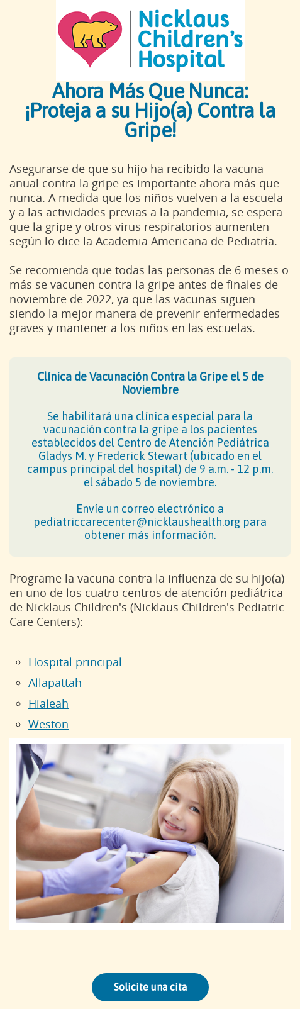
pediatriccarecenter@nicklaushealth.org (136, 521)
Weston (48, 724)
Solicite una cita (150, 987)
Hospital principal (75, 661)
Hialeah (48, 703)
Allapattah (55, 682)
